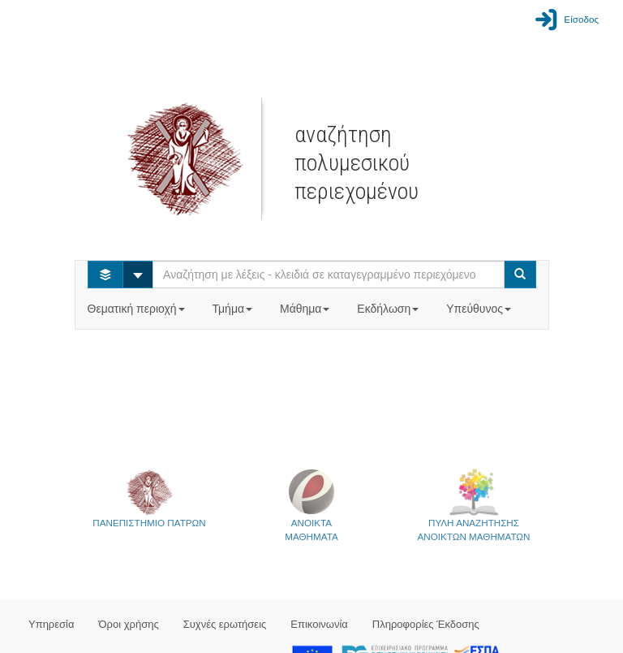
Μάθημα (306, 308)
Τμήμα (234, 308)
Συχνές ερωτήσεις (225, 624)
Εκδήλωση (389, 308)
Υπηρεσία (51, 624)
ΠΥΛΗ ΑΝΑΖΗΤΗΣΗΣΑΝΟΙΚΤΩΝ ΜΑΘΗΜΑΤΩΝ (474, 505)
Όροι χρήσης (129, 624)
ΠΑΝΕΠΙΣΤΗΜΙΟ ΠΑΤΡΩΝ (148, 498)
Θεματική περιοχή (138, 308)
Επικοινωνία (319, 624)
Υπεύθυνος (480, 308)
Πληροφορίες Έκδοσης (425, 624)
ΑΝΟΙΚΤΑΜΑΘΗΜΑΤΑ (311, 505)
